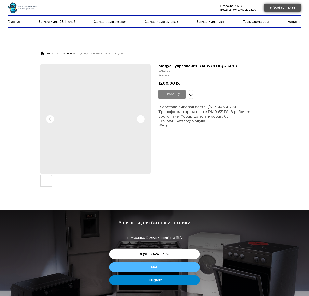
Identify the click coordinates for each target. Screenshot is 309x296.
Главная (14, 21)
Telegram (154, 280)
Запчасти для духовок (110, 21)
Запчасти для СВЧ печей (57, 21)
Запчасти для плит (210, 21)
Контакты (294, 21)
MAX (154, 267)
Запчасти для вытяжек (161, 21)
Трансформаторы (256, 21)
